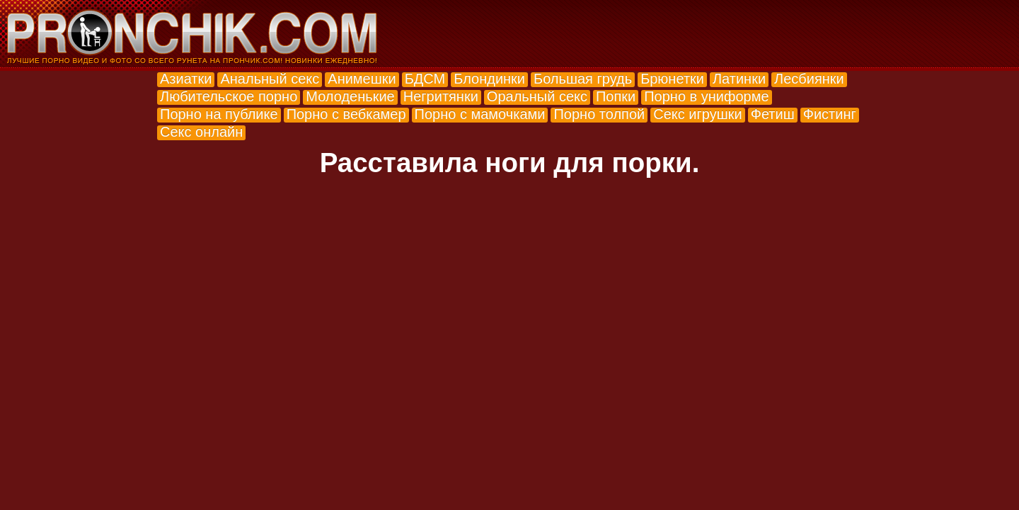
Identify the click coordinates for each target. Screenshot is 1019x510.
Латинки (739, 78)
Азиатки (186, 78)
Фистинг (829, 114)
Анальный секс (269, 78)
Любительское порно (228, 96)
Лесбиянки (809, 78)
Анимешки (362, 78)
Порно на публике (219, 114)
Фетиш (773, 114)
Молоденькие (350, 96)
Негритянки (440, 96)
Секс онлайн (201, 132)
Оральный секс (537, 96)
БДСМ (425, 78)
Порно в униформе (706, 96)
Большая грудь (583, 78)
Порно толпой (599, 114)
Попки (615, 96)
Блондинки (489, 78)
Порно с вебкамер (346, 114)
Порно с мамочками (480, 114)
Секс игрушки (697, 114)
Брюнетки (672, 78)
